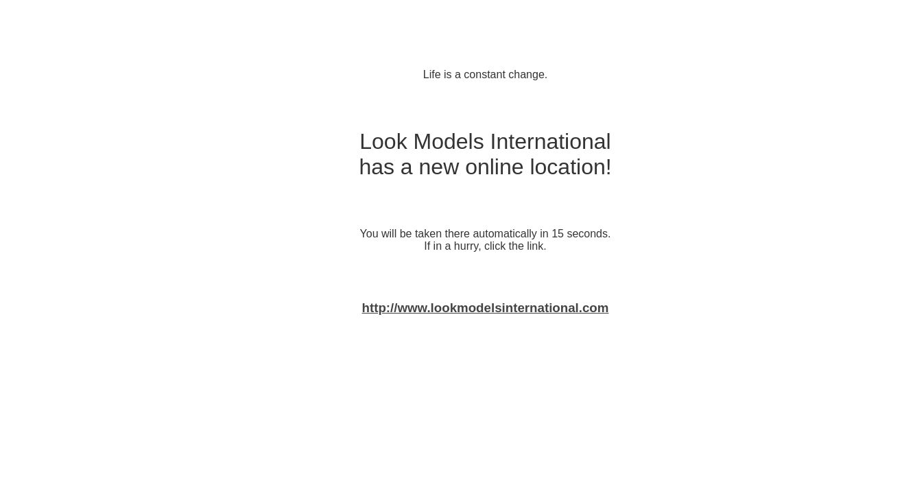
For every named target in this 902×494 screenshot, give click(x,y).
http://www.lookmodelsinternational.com (485, 308)
